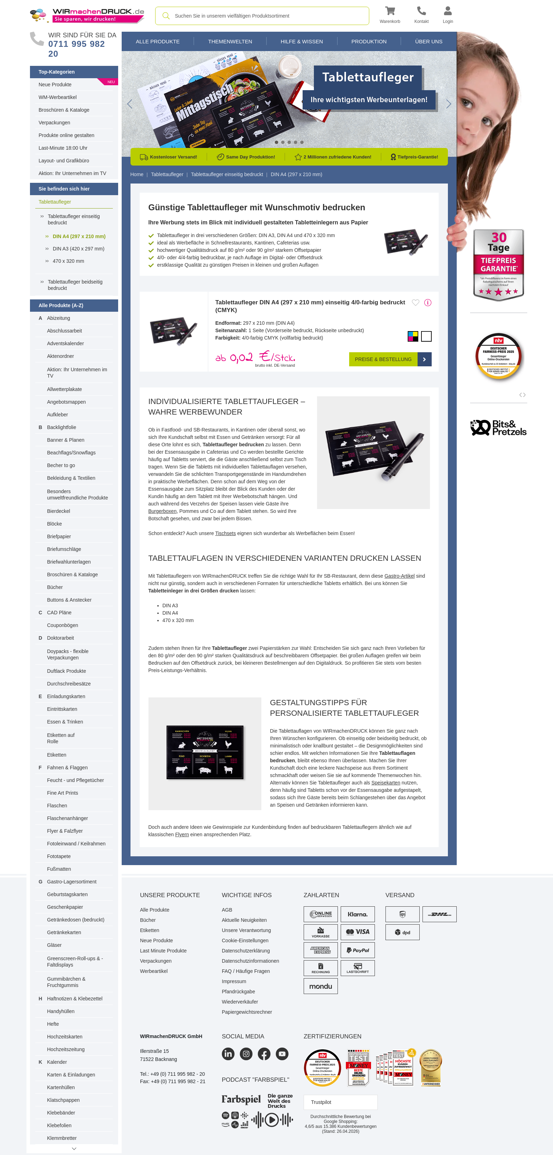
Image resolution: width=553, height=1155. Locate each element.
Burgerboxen (162, 511)
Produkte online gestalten (67, 135)
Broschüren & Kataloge (64, 109)
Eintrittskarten (62, 709)
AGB (227, 910)
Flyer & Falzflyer (65, 830)
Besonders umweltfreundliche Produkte (77, 495)
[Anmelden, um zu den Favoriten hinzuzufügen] (415, 302)
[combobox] (262, 16)
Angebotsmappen (66, 401)
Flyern (182, 834)
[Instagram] (246, 1054)
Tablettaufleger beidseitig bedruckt (75, 285)
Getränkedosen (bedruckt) (76, 919)
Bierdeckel (58, 511)
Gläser (54, 945)
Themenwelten (230, 41)
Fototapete (59, 856)
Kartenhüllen (61, 1087)
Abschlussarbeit (64, 330)
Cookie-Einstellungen (245, 940)
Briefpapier (59, 536)
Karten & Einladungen (71, 1074)
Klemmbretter (62, 1138)
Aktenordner (60, 356)
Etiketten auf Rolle (61, 738)
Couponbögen (62, 625)
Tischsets (225, 533)
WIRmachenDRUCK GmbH (171, 1036)
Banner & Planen (66, 439)
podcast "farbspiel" (255, 1079)
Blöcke (54, 523)
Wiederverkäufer (240, 1002)
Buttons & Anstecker (69, 599)
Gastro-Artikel (399, 576)
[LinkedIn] (228, 1054)
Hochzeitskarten (65, 1036)
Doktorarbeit (60, 637)
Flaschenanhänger (67, 818)
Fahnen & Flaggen (67, 767)
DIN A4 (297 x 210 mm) (79, 236)
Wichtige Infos (247, 895)
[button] (390, 16)
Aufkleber (57, 414)
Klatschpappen (63, 1100)
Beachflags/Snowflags (71, 452)
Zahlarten (321, 895)
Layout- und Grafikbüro (64, 160)
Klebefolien (59, 1125)
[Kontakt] (421, 16)
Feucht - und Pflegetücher (75, 780)
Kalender (57, 1062)
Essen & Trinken (65, 721)
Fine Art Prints (62, 792)
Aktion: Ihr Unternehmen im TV (73, 173)
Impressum (234, 981)
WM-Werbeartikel (58, 97)
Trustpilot (321, 1102)
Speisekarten (385, 782)
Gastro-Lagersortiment (72, 881)
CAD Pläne (59, 612)
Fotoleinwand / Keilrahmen (76, 843)
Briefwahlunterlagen (69, 561)
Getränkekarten (64, 932)
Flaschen (57, 805)
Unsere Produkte (170, 895)
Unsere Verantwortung (246, 930)
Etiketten (56, 754)
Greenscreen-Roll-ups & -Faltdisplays (75, 962)
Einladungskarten (66, 696)
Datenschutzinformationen (250, 961)
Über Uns (429, 41)
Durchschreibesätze (69, 683)
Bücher (55, 587)
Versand (399, 895)
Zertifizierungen (332, 1036)
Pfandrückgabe (238, 991)
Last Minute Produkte (163, 951)
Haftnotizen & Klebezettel (75, 998)
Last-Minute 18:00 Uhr (63, 147)
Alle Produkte (158, 41)
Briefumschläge (64, 549)
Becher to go (61, 465)
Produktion (369, 41)
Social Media (243, 1036)
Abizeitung (58, 318)
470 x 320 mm (68, 261)
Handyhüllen (61, 1011)
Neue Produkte (55, 84)
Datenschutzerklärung (246, 951)
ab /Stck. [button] (255, 358)
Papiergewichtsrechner (247, 1012)
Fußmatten (59, 869)
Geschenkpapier (65, 907)
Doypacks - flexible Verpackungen (68, 654)
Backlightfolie (62, 427)
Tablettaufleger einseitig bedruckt (74, 219)
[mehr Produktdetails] (428, 302)
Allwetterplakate (64, 389)
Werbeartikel (154, 971)
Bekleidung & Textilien (71, 478)
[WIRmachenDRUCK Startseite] (87, 15)
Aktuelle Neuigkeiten (244, 920)
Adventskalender (65, 343)
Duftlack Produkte (66, 671)
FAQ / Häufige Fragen (246, 971)
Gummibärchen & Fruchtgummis (66, 982)
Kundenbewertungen (350, 1126)
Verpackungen (55, 122)
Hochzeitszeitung (66, 1049)
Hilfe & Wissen (302, 41)
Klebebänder (61, 1112)
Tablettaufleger (55, 202)
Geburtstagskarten (67, 894)
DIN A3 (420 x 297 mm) (78, 249)
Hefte (53, 1024)
